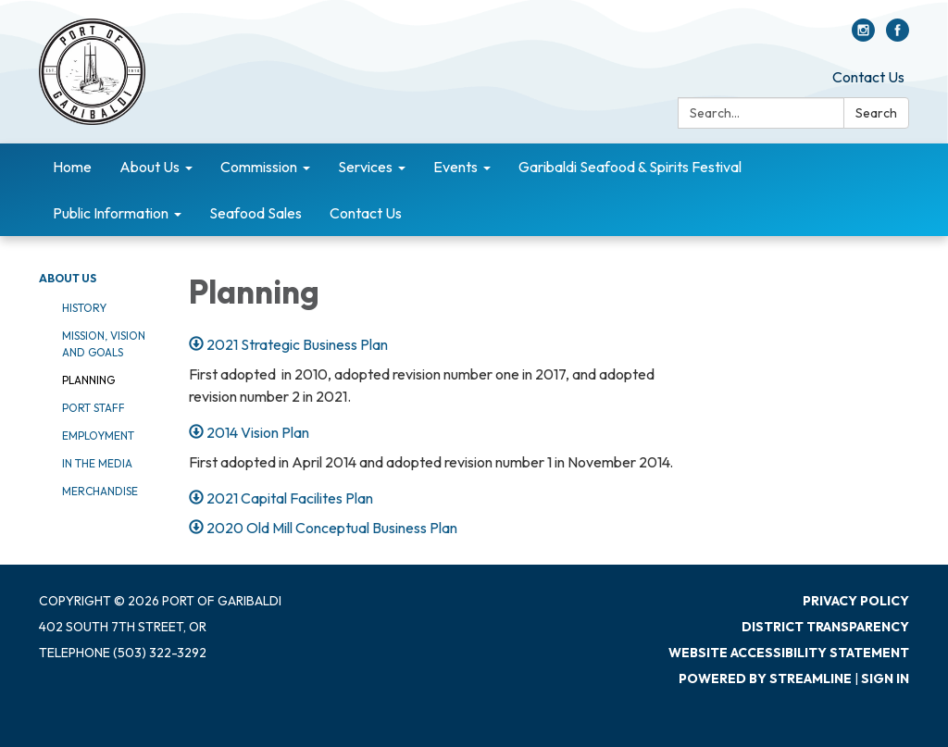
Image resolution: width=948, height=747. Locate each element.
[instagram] (863, 36)
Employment (98, 435)
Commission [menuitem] (258, 166)
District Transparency (825, 626)
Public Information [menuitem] (110, 213)
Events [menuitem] (455, 166)
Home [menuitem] (72, 166)
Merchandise (100, 491)
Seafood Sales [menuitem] (255, 213)
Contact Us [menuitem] (366, 213)
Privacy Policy (856, 600)
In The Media (97, 463)
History (84, 308)
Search (876, 113)
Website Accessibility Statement (788, 652)
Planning (88, 380)
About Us (67, 278)
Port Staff (93, 408)
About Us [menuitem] (149, 166)
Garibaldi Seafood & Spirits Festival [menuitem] (630, 166)
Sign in (885, 678)
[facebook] (897, 36)
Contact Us (868, 77)
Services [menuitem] (365, 166)
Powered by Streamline (765, 678)
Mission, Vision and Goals (103, 344)
